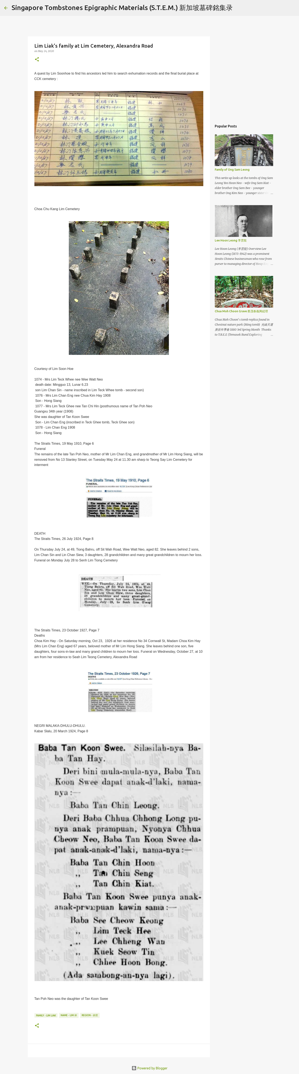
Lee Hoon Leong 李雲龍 (231, 240)
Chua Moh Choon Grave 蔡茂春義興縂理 (241, 311)
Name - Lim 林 (69, 1015)
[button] (36, 59)
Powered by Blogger (149, 1068)
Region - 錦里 (90, 1015)
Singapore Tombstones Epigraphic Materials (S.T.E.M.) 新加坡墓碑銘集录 (122, 7)
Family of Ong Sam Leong (232, 169)
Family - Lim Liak (46, 1015)
